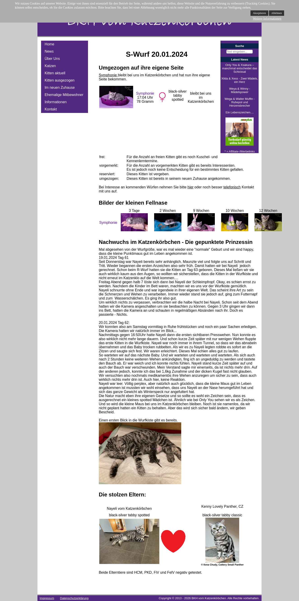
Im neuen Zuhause (60, 87)
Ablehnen (276, 13)
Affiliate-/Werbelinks (242, 151)
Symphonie (108, 75)
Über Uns (52, 59)
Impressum (47, 598)
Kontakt (51, 109)
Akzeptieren (259, 13)
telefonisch (232, 187)
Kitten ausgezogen (60, 80)
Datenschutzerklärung (74, 598)
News (49, 51)
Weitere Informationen (267, 18)
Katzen (50, 66)
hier (191, 187)
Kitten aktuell (55, 73)
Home (49, 44)
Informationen (56, 102)
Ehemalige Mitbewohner (64, 95)
